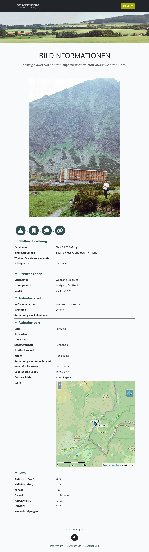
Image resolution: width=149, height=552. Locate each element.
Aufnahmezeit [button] (27, 298)
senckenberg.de (74, 529)
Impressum (56, 545)
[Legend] (129, 393)
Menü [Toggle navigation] (128, 6)
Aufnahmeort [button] (27, 322)
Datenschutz (74, 545)
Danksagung (92, 545)
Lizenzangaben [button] (28, 273)
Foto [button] (20, 472)
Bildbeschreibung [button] (30, 241)
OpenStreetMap (113, 465)
